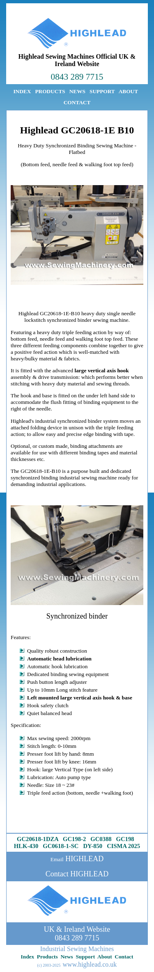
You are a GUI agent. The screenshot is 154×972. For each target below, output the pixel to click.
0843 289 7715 (77, 77)
